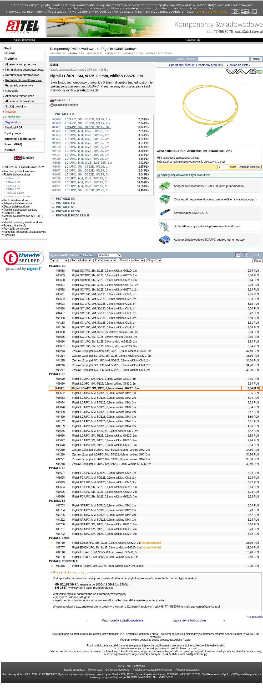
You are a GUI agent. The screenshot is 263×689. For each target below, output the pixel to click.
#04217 (60, 370)
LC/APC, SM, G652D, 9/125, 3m (88, 127)
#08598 (60, 289)
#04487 (60, 313)
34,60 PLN (252, 360)
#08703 (60, 505)
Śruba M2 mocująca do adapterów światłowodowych (207, 226)
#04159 (60, 426)
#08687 (60, 346)
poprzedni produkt (182, 64)
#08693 (60, 303)
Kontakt (9, 149)
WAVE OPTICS (88, 69)
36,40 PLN (252, 464)
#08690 (60, 280)
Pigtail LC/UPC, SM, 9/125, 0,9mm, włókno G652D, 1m (104, 435)
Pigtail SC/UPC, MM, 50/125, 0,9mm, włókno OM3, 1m (104, 308)
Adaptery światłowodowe (17, 203)
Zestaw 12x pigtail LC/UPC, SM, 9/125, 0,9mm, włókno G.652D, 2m (111, 464)
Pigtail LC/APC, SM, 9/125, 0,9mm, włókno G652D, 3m (105, 388)
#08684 (60, 402)
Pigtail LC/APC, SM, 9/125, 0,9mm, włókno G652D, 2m (104, 383)
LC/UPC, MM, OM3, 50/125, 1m (87, 143)
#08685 (60, 336)
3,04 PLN (253, 275)
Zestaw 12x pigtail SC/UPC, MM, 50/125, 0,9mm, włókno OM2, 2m (111, 360)
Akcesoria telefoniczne (19, 95)
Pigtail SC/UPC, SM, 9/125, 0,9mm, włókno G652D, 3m (104, 346)
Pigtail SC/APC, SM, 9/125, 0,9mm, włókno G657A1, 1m (105, 284)
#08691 (60, 294)
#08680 (60, 383)
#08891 (60, 284)
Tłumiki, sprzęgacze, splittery (19, 209)
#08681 (60, 388)
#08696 (60, 496)
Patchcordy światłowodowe (123, 620)
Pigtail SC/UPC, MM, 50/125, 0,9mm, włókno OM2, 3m (104, 303)
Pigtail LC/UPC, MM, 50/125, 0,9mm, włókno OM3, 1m (104, 407)
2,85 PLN (253, 294)
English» (28, 157)
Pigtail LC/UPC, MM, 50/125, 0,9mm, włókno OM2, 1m (104, 393)
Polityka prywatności (188, 669)
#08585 (60, 430)
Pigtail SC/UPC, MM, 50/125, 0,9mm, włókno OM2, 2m (104, 299)
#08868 (60, 308)
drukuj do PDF (62, 100)
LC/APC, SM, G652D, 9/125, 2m (87, 123)
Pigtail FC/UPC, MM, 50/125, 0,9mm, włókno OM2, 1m (104, 473)
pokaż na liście (239, 64)
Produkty (10, 58)
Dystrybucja (12, 133)
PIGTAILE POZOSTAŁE (159, 53)
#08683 (60, 397)
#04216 (60, 365)
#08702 (60, 533)
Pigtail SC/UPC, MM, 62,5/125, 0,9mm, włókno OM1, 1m (105, 332)
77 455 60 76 (223, 31)
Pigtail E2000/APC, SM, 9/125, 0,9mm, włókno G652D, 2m (106, 542)
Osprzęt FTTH (11, 212)
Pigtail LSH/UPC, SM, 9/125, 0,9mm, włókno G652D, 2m (105, 557)
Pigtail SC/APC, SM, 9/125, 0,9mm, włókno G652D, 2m (104, 275)
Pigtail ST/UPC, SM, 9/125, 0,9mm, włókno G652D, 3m (104, 533)
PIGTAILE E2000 (134, 53)
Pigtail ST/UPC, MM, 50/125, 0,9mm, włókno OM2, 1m (104, 505)
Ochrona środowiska (117, 669)
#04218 (60, 464)
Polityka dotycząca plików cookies (152, 669)
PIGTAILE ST (114, 53)
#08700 (60, 524)
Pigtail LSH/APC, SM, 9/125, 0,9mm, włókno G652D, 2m (105, 552)
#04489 (60, 412)
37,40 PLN (252, 351)
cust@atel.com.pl (249, 31)
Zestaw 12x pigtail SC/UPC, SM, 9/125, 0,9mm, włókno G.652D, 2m (111, 355)
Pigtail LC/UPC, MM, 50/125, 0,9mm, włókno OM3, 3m (104, 416)
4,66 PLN (253, 327)
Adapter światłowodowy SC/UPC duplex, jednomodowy (209, 239)
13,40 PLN (252, 552)
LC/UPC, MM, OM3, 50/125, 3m (87, 150)
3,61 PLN (253, 322)
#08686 (60, 341)
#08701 (60, 529)
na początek (256, 616)
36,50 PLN (252, 355)
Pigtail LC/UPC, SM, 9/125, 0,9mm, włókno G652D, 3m (104, 445)
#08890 (60, 332)
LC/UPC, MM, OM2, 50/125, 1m (87, 131)
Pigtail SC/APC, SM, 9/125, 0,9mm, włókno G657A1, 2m (105, 289)
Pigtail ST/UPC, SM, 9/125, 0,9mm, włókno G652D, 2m (104, 529)
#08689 (60, 275)
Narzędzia (11, 90)
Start (7, 48)
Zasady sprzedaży (74, 669)
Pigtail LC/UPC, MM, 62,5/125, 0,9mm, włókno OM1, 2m (105, 430)
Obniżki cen (12, 116)
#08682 (60, 393)
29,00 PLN (252, 547)
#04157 (60, 421)
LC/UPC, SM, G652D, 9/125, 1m (87, 166)
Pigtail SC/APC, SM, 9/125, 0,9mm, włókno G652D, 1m (104, 270)
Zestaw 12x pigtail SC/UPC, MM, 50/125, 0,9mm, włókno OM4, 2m (111, 370)
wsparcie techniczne (66, 104)
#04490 (60, 416)
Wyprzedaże (13, 122)
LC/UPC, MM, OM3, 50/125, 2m (87, 147)
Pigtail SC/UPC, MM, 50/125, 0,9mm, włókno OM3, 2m (104, 313)
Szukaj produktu (15, 106)
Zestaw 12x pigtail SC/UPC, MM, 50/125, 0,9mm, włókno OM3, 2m (111, 365)
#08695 (60, 491)
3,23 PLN (253, 477)
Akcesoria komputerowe (20, 64)
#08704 (60, 510)
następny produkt (210, 64)
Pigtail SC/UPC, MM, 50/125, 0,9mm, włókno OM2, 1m (104, 294)
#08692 (60, 299)
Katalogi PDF (13, 127)
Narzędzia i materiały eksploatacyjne (24, 231)
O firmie (10, 53)
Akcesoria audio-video (19, 101)
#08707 (60, 547)
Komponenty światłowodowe (23, 80)
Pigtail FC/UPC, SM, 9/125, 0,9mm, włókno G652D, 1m (104, 487)
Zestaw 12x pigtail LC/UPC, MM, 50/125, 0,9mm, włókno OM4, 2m (111, 459)
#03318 (60, 565)
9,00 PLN (253, 565)
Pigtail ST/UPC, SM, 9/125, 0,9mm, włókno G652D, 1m (104, 524)
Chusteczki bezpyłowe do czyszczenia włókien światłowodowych (215, 199)
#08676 (60, 435)
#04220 (60, 454)
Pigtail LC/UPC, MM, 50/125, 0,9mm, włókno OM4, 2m (104, 426)
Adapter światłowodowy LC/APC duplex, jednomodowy (209, 186)
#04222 (60, 519)
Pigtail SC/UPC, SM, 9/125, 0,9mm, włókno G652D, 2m (104, 341)
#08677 (60, 440)
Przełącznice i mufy (14, 225)
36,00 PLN (252, 370)
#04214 (60, 355)
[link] (24, 260)
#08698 (60, 477)
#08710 (60, 542)
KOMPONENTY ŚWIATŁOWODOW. (23, 166)
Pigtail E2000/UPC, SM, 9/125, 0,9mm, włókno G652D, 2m (106, 547)
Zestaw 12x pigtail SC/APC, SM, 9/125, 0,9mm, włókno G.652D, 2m (111, 351)
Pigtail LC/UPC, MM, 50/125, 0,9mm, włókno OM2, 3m (104, 402)
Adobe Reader (182, 639)
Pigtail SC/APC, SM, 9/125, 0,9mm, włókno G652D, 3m (104, 280)
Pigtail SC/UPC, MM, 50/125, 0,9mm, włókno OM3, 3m (104, 318)
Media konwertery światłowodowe (22, 222)
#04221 (60, 459)
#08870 (60, 407)
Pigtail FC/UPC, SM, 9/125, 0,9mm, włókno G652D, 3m (104, 496)
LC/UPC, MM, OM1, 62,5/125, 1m (88, 162)
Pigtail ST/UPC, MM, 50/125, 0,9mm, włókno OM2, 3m (104, 515)
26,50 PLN (252, 542)
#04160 (60, 327)
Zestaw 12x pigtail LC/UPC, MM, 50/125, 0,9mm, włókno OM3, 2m (111, 454)
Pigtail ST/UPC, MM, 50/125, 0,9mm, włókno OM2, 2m (104, 510)
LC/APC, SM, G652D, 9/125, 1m (87, 119)
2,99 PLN (253, 284)
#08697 (60, 473)
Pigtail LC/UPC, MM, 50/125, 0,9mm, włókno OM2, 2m (104, 397)
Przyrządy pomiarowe (19, 85)
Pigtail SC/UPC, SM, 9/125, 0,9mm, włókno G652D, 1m (104, 336)
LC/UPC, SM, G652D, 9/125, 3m (87, 174)
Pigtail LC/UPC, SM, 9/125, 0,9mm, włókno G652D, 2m (104, 440)
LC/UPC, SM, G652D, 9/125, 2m (87, 170)
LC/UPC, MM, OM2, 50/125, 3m (87, 139)
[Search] (223, 59)
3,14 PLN (253, 280)
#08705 (60, 515)
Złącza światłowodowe (16, 206)
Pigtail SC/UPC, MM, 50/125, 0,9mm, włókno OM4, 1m (104, 322)
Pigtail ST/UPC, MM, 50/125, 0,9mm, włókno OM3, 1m (104, 519)
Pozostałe (8, 235)
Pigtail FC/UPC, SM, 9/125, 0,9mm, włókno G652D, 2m (104, 491)
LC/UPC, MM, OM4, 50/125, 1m (87, 154)
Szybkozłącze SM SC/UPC (191, 212)
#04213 (60, 351)
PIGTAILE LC (77, 53)
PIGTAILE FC (95, 53)
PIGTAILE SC (58, 53)
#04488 (60, 318)
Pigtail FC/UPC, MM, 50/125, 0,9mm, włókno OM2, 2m (104, 477)
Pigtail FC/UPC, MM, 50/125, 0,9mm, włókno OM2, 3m (104, 482)
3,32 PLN (253, 303)
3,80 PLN (253, 318)
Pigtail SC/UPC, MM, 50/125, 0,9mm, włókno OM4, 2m (104, 327)
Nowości (10, 111)
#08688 (60, 270)
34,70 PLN (252, 365)
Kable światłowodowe (189, 620)
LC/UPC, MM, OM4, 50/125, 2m (87, 158)
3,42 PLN (253, 313)
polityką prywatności (210, 11)
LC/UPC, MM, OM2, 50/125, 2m (87, 135)
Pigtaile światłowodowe (16, 174)
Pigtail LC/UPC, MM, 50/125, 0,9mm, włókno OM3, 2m (104, 412)
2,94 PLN (253, 270)
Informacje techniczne (19, 138)
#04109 (60, 557)
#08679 (60, 378)
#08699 (60, 482)
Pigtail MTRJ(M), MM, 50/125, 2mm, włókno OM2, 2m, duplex (108, 565)
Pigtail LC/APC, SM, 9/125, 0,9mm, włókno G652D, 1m (104, 378)
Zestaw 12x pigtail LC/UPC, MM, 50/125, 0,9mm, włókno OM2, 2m (111, 449)
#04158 (60, 322)
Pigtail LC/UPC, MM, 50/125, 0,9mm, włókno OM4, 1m (104, 421)
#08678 (60, 445)
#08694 (60, 487)
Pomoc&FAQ (13, 144)
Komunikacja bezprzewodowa (24, 69)
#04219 (60, 449)
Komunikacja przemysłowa (22, 74)
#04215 (60, 360)
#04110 (60, 552)
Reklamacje (95, 669)
